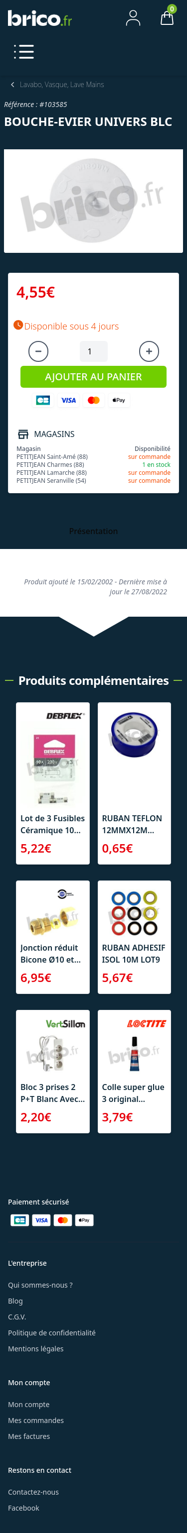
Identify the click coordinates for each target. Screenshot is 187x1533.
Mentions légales (36, 1348)
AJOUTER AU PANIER (93, 376)
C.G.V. (17, 1316)
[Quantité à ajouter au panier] (94, 351)
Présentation (93, 531)
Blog (15, 1301)
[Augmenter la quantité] (149, 351)
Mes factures (29, 1436)
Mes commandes (36, 1420)
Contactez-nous (33, 1492)
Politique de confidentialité (52, 1332)
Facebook (23, 1508)
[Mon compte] (133, 18)
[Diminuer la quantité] (38, 351)
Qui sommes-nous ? (40, 1285)
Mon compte (28, 1404)
